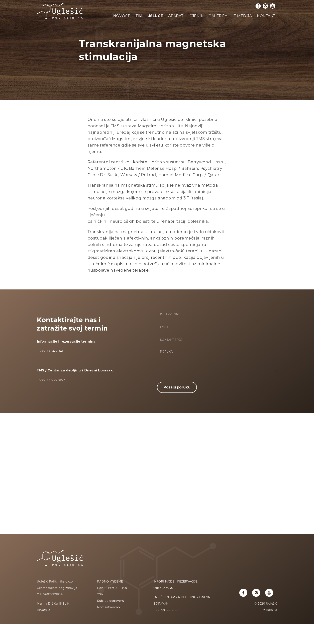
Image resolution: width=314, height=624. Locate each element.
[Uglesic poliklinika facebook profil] (258, 6)
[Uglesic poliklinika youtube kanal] (272, 6)
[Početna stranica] (60, 19)
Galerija (217, 16)
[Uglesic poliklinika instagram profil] (265, 6)
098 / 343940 (163, 588)
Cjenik (196, 16)
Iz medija (242, 16)
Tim (139, 16)
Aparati (176, 16)
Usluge (155, 16)
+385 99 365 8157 (166, 610)
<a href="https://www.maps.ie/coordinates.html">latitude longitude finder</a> (157, 473)
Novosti (122, 16)
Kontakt (266, 16)
